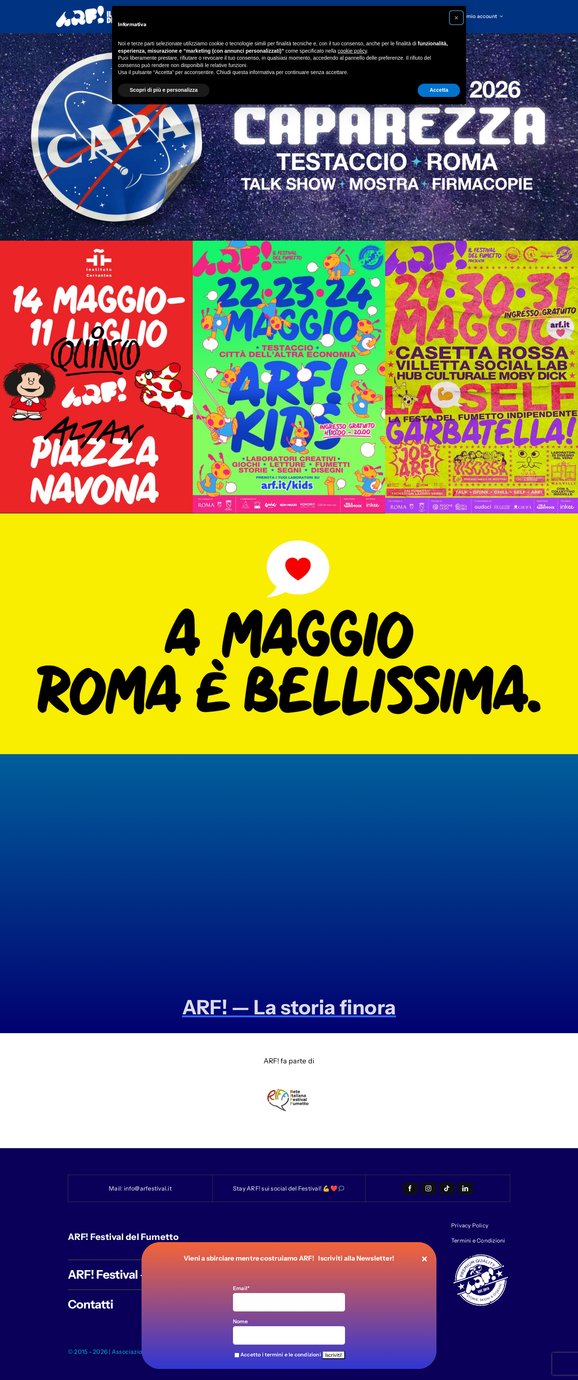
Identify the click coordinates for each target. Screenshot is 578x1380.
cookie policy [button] (352, 51)
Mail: (116, 1188)
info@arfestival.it (148, 1188)
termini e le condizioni (293, 1354)
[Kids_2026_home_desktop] (289, 244)
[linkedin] (465, 1188)
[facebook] (410, 1188)
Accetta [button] (438, 90)
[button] (456, 18)
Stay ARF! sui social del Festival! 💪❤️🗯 (289, 1188)
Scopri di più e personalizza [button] (164, 90)
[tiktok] (447, 1188)
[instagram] (428, 1188)
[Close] (424, 1259)
